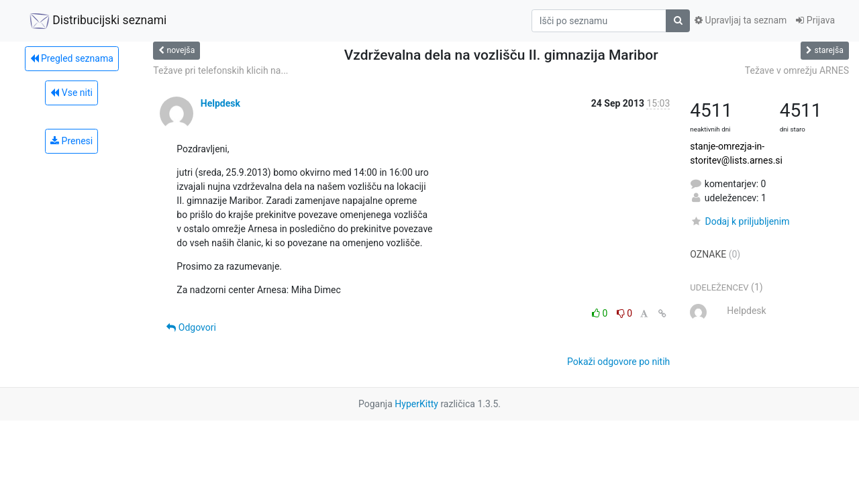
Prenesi (71, 141)
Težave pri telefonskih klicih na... (220, 70)
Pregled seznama (71, 58)
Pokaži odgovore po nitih (618, 361)
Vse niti (71, 92)
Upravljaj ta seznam (741, 20)
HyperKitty (416, 403)
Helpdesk (220, 103)
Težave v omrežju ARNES (797, 70)
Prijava (815, 20)
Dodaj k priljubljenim (739, 221)
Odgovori (191, 327)
